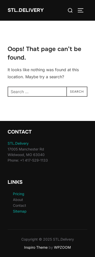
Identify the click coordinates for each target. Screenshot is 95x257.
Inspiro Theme (36, 247)
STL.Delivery (26, 10)
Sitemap (20, 211)
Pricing (18, 194)
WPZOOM (62, 247)
